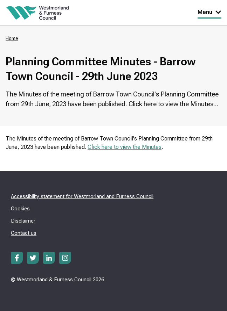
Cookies (20, 208)
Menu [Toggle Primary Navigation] (209, 12)
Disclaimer (23, 221)
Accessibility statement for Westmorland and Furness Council (82, 196)
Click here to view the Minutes (124, 147)
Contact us (23, 233)
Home (12, 38)
